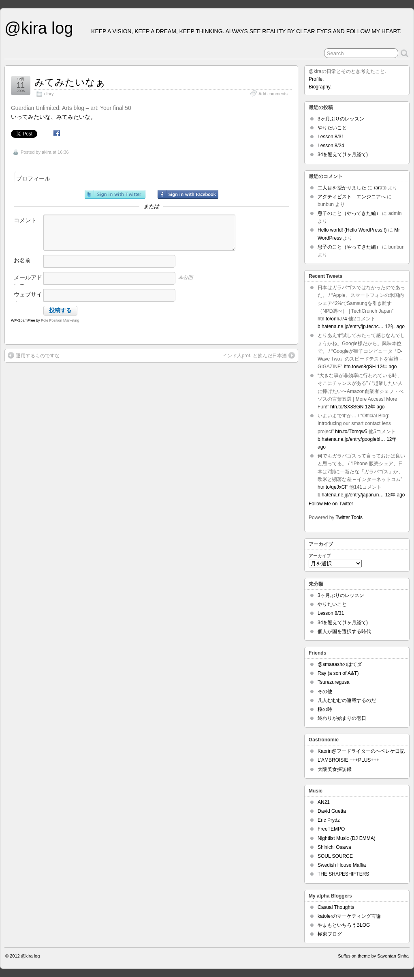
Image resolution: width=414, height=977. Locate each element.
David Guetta (332, 811)
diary (48, 93)
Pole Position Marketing (60, 320)
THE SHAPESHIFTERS (343, 874)
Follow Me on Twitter (331, 504)
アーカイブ (320, 555)
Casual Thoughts (336, 907)
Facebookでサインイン (188, 194)
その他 (325, 691)
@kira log (38, 28)
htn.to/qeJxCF (333, 487)
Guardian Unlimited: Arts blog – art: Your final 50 (71, 108)
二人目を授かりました (342, 188)
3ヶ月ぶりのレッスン (341, 119)
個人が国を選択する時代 (344, 631)
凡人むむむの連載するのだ (347, 700)
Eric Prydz (329, 820)
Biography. (320, 87)
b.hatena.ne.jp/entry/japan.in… (351, 495)
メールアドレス (28, 281)
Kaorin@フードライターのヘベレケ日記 (361, 751)
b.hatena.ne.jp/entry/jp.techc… (351, 326)
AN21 (324, 802)
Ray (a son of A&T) (338, 673)
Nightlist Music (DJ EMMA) (347, 838)
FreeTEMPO (331, 829)
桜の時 (325, 709)
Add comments (273, 93)
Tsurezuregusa (334, 682)
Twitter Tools (349, 517)
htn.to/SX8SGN (346, 407)
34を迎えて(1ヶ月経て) (343, 154)
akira (46, 152)
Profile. (316, 79)
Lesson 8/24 (331, 145)
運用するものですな (34, 355)
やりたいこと (332, 128)
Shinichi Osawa (334, 847)
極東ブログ (330, 934)
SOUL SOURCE (335, 856)
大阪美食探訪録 (335, 769)
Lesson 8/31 (331, 137)
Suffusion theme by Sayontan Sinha (373, 955)
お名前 (22, 260)
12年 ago (395, 326)
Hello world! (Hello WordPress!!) (352, 230)
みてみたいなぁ (69, 82)
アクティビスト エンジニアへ (352, 197)
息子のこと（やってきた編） (349, 213)
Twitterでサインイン (115, 194)
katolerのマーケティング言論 (349, 916)
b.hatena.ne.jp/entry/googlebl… (351, 439)
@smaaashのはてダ (340, 664)
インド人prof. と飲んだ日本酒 (258, 355)
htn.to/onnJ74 (332, 319)
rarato (380, 188)
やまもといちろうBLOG (344, 925)
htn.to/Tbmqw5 (351, 431)
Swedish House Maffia (342, 865)
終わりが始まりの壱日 (342, 718)
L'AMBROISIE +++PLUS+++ (348, 760)
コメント (25, 220)
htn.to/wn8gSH (360, 366)
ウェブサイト (28, 298)
